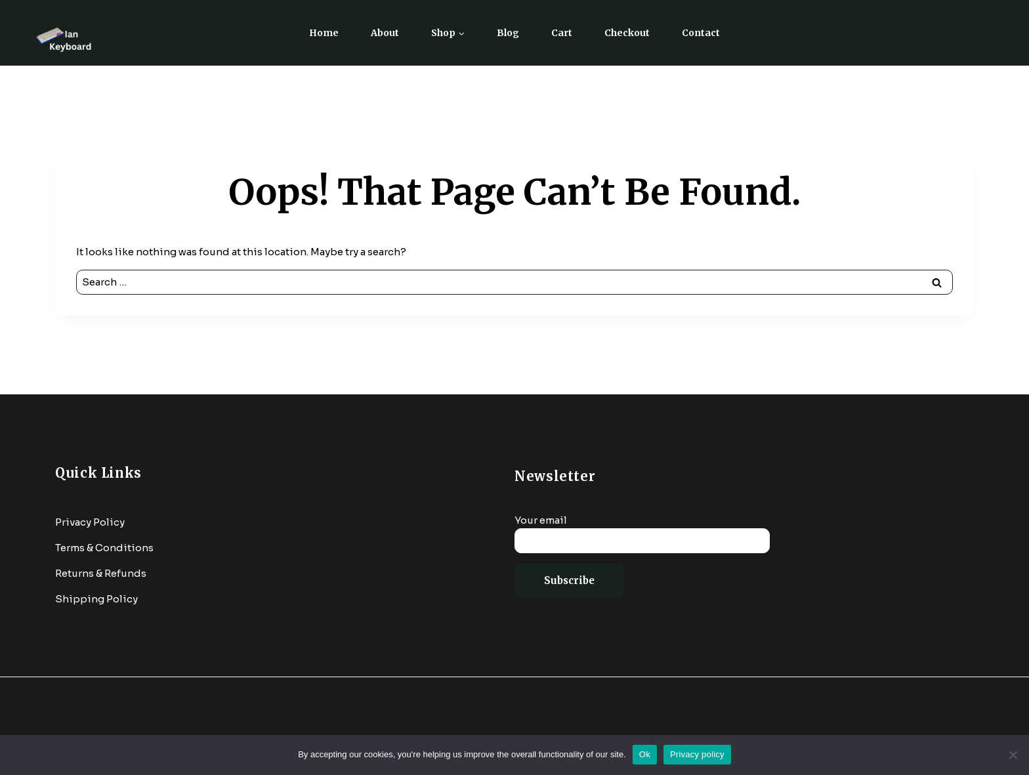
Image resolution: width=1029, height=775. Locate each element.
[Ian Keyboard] (65, 33)
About (385, 33)
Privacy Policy (90, 522)
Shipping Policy (96, 599)
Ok (644, 754)
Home (324, 33)
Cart (561, 33)
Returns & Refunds (100, 573)
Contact (701, 33)
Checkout (627, 33)
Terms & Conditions (104, 547)
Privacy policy (697, 754)
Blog (508, 33)
